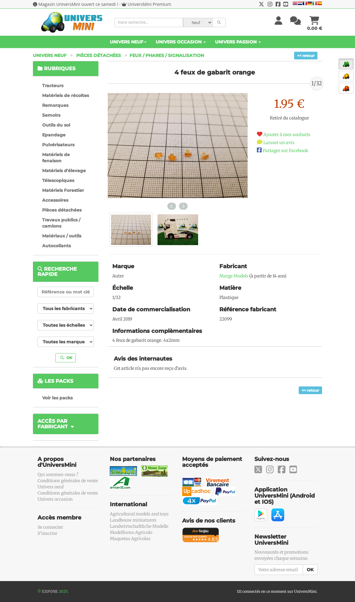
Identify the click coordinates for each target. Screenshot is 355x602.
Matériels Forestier (63, 190)
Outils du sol (56, 125)
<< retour (305, 55)
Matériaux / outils (61, 236)
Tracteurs (52, 85)
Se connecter (50, 527)
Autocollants (56, 245)
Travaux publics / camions (61, 223)
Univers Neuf (128, 42)
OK (66, 357)
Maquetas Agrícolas (130, 538)
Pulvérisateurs (58, 144)
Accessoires (55, 200)
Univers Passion (238, 42)
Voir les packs (57, 398)
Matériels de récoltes (65, 95)
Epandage (54, 135)
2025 (63, 591)
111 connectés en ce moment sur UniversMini (277, 591)
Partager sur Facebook (285, 150)
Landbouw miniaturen (133, 520)
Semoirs (51, 115)
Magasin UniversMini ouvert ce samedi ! (78, 4)
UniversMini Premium (149, 4)
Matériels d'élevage (64, 170)
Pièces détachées (98, 55)
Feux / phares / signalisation (167, 55)
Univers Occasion (181, 42)
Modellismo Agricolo (131, 532)
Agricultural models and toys (139, 514)
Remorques (55, 105)
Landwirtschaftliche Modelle (139, 526)
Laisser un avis (278, 142)
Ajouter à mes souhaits (286, 134)
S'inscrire (47, 533)
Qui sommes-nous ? (58, 474)
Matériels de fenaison (56, 158)
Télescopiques (58, 180)
